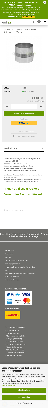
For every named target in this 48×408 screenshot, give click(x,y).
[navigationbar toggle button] (45, 22)
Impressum (9, 254)
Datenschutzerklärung (9, 385)
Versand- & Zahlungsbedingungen (16, 260)
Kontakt (8, 257)
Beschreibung (10, 148)
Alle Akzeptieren (24, 390)
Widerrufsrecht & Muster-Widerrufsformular (20, 273)
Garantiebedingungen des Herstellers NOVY (20, 267)
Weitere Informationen (24, 403)
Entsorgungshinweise (12, 264)
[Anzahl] (24, 106)
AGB (6, 270)
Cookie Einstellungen (12, 280)
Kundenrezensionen (13, 210)
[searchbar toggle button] (33, 22)
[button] (7, 106)
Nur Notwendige (24, 397)
